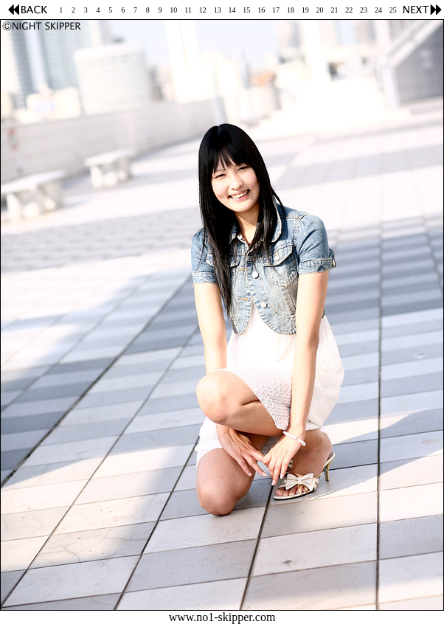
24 (378, 10)
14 (232, 10)
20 (320, 10)
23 (363, 10)
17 (276, 10)
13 (217, 10)
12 (203, 10)
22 (349, 10)
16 (261, 10)
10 (173, 10)
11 (188, 10)
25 (393, 10)
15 (246, 10)
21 (334, 10)
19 (305, 10)
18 (290, 10)
